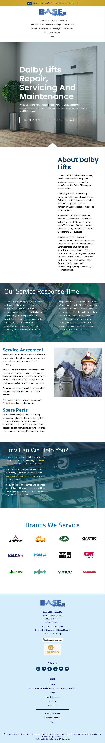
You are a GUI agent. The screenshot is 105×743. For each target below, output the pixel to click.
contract (38, 469)
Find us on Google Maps (52, 633)
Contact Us (52, 706)
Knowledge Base (53, 697)
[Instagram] (55, 669)
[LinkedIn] (44, 669)
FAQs (52, 692)
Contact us (8, 403)
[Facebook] (49, 669)
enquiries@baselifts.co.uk (52, 626)
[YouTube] (67, 669)
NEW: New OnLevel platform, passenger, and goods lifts (52, 688)
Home (52, 684)
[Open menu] (52, 37)
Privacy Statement (52, 713)
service (42, 105)
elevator (20, 388)
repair (52, 105)
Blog (52, 722)
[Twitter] (61, 669)
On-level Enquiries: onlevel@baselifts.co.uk (52, 630)
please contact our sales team (25, 462)
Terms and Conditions (53, 717)
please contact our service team (20, 476)
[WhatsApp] (38, 669)
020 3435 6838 (54, 622)
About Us (52, 701)
